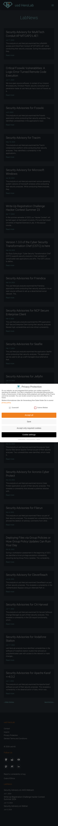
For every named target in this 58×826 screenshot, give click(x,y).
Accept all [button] (29, 414)
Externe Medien (41, 407)
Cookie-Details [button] (22, 438)
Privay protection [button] (31, 438)
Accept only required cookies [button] (29, 427)
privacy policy (6, 402)
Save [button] (29, 421)
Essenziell (14, 407)
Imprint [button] (38, 438)
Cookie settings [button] (29, 434)
